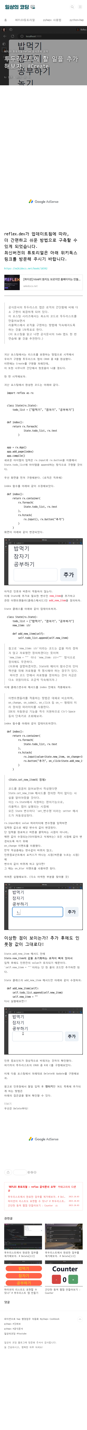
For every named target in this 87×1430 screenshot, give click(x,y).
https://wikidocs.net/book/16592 (25, 268)
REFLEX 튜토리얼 (18, 1187)
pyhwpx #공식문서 (13, 1329)
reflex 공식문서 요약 (43, 1187)
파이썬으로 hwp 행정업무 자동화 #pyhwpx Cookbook (31, 1319)
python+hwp (77, 20)
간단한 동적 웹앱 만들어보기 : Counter (30, 1205)
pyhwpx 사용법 (52, 20)
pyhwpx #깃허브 (12, 1324)
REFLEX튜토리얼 (25, 20)
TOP (80, 1319)
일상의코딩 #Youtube (15, 1333)
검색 (72, 7)
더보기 (8, 1104)
